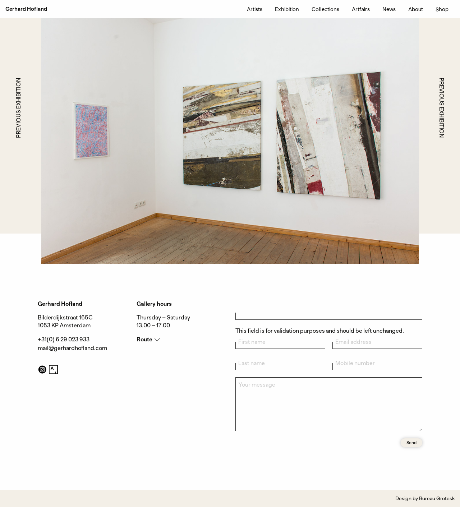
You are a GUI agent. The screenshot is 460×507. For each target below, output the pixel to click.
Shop (442, 9)
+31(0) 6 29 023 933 (63, 339)
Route (144, 339)
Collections (325, 9)
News (389, 9)
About (415, 9)
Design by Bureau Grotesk (425, 498)
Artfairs (361, 9)
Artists (254, 9)
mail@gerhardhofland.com (72, 348)
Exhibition (287, 9)
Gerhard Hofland (26, 9)
